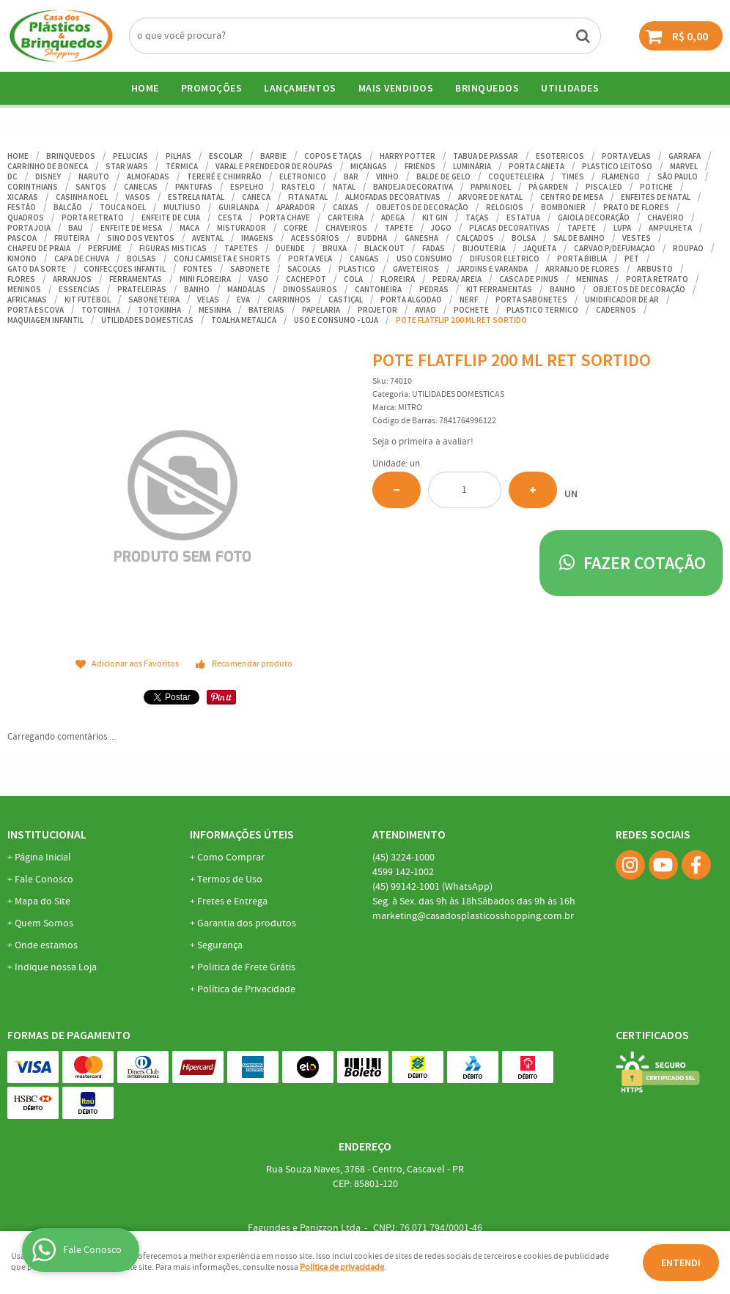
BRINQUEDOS (487, 87)
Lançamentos (300, 87)
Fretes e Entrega (232, 901)
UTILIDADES (570, 87)
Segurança (220, 945)
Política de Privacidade (246, 989)
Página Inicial (43, 857)
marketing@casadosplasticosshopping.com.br (473, 916)
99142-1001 (432, 886)
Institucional (46, 834)
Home (145, 87)
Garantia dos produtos (246, 923)
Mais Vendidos (396, 87)
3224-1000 (403, 857)
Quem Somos (44, 923)
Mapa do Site (42, 901)
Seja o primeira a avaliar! (422, 442)
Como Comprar (231, 857)
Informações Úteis (242, 834)
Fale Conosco (44, 879)
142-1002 (403, 872)
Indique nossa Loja (56, 967)
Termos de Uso (229, 879)
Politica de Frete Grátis (246, 967)
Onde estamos (46, 945)
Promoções (212, 87)
